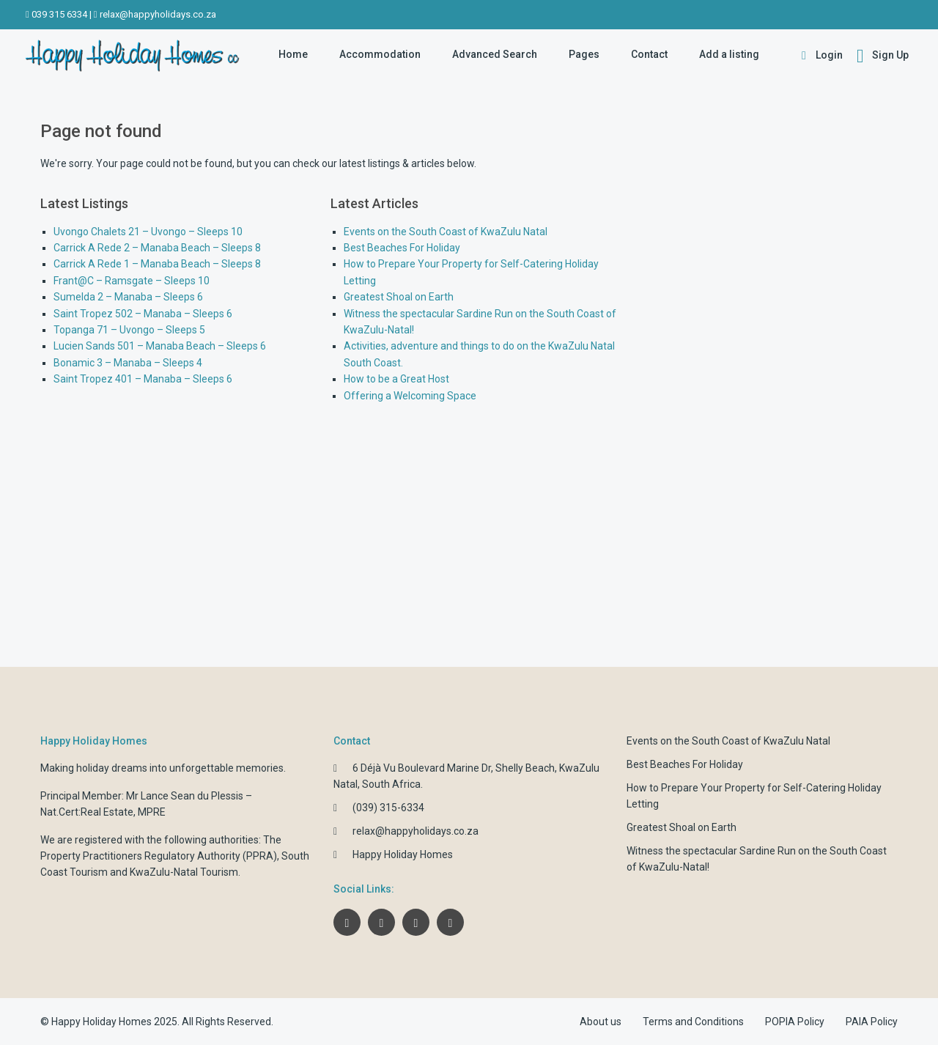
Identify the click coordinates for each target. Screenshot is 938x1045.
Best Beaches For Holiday (402, 248)
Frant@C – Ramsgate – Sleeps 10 (131, 281)
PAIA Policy (872, 1021)
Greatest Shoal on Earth (399, 297)
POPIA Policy (794, 1021)
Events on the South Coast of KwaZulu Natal (445, 231)
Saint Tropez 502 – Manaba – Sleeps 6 (142, 314)
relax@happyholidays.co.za (158, 14)
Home (293, 54)
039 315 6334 (59, 14)
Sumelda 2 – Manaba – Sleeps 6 (128, 297)
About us (600, 1021)
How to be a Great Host (396, 379)
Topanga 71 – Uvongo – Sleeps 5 (129, 330)
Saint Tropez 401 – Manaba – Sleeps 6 (142, 379)
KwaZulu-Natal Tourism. (185, 872)
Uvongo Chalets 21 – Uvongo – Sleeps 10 (148, 231)
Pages (584, 54)
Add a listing (729, 54)
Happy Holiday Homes (402, 854)
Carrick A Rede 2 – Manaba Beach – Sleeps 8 (157, 248)
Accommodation (380, 54)
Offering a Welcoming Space (410, 396)
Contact (649, 54)
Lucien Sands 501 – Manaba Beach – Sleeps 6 (159, 346)
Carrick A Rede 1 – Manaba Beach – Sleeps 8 (157, 264)
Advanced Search (494, 54)
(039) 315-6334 (388, 807)
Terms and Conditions (693, 1021)
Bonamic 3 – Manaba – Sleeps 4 (127, 363)
